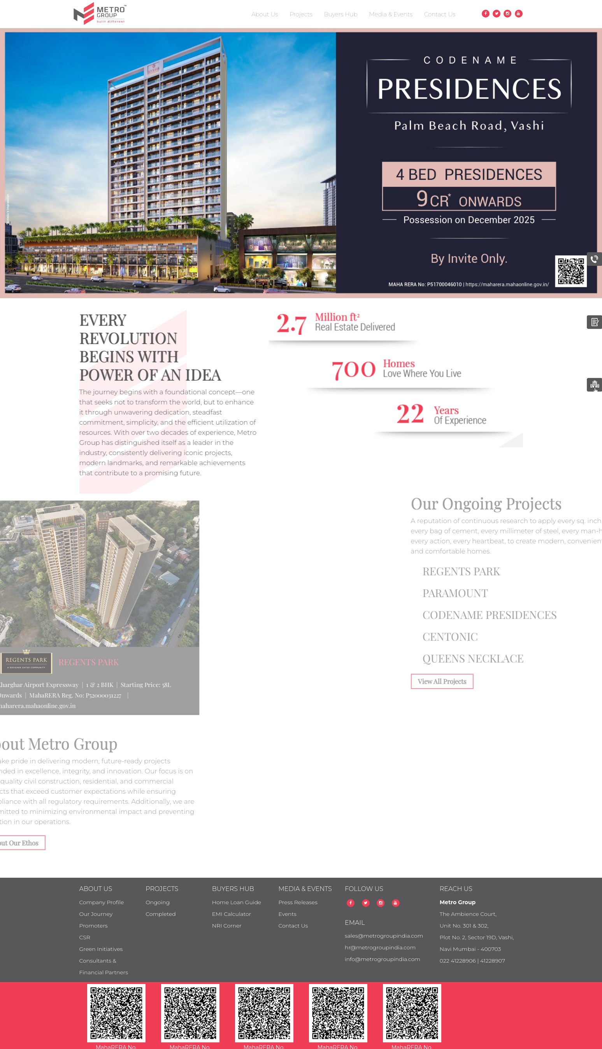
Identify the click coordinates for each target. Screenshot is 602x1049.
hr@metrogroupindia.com (380, 947)
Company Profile (101, 902)
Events (287, 913)
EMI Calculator (231, 913)
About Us (264, 14)
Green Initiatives (101, 948)
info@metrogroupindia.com (382, 959)
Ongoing (158, 902)
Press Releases (297, 902)
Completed (161, 913)
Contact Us (439, 14)
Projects (301, 14)
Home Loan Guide (236, 902)
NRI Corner (227, 925)
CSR (84, 937)
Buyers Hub (341, 14)
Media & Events (390, 14)
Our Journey (96, 913)
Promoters (93, 925)
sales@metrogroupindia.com (384, 935)
